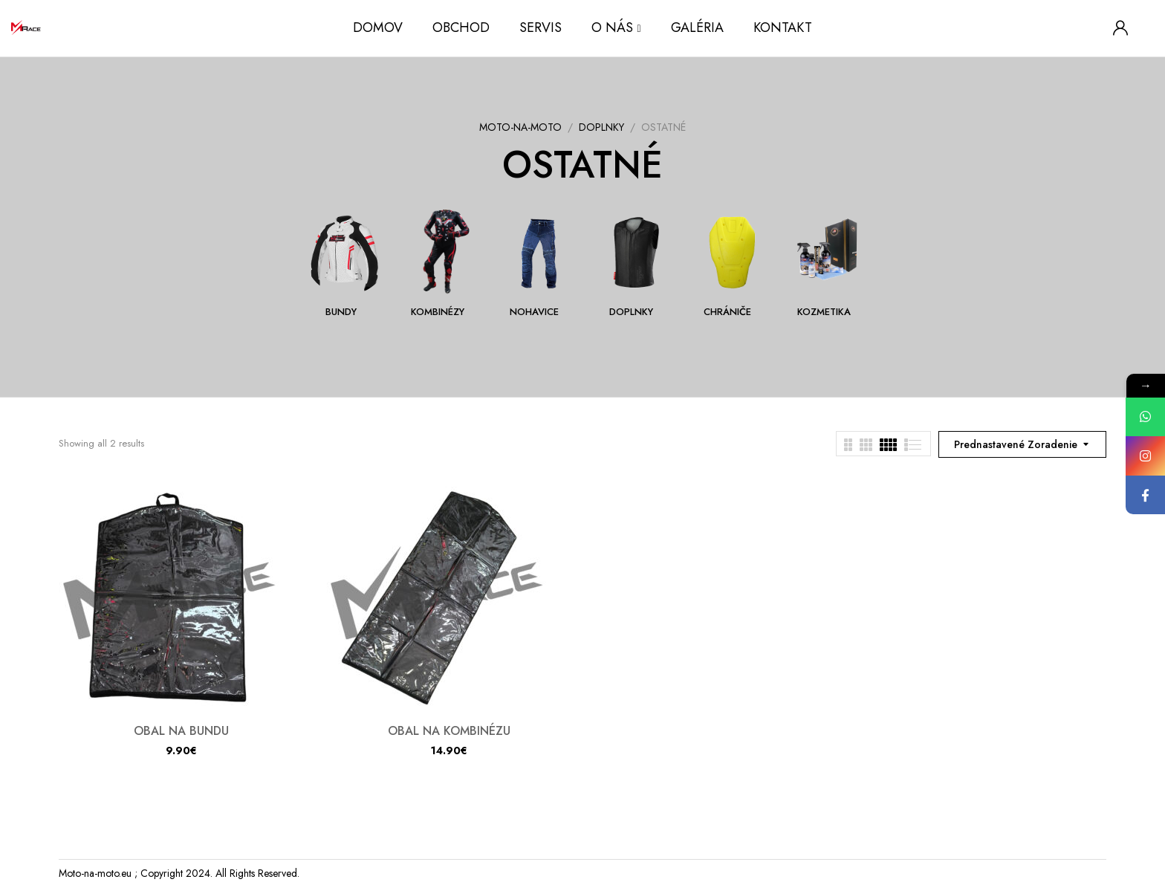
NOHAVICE (534, 312)
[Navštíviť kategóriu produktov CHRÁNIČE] (733, 252)
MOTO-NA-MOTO (520, 127)
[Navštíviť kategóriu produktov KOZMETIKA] (829, 252)
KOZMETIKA (824, 312)
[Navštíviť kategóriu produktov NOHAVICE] (539, 252)
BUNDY (341, 312)
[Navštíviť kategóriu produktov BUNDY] (346, 252)
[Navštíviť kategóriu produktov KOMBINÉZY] (443, 252)
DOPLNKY (601, 127)
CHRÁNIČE (727, 312)
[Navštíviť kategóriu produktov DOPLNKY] (636, 252)
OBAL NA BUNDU (181, 730)
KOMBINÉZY (437, 312)
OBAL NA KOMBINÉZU (449, 730)
